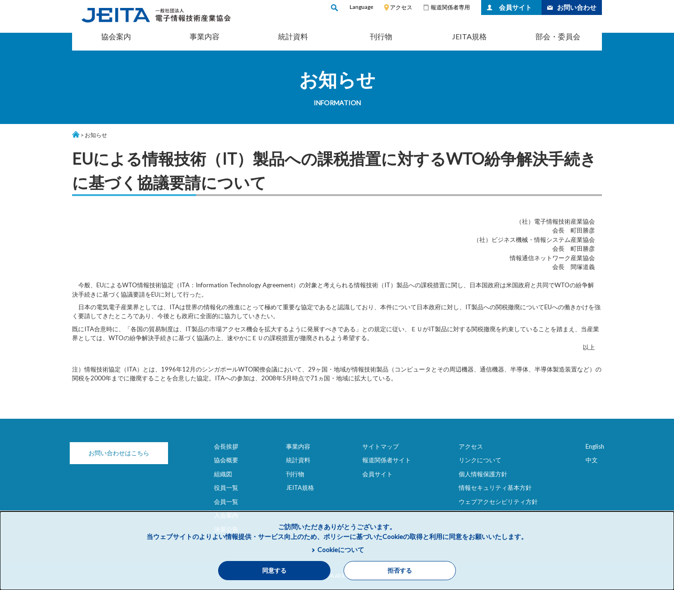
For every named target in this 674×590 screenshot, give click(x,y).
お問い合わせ (576, 7)
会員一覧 (226, 501)
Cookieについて (340, 550)
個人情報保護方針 (483, 474)
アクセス (401, 7)
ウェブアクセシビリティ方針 (498, 501)
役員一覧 (226, 487)
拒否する (400, 570)
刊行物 (381, 36)
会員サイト (515, 7)
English (595, 446)
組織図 (223, 474)
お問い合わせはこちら (118, 453)
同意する (274, 570)
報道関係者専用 (450, 7)
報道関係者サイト (386, 460)
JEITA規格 (469, 36)
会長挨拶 (226, 446)
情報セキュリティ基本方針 (495, 487)
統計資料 (293, 36)
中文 (592, 460)
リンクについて (480, 460)
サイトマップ (380, 446)
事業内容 (205, 36)
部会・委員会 (557, 36)
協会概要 (226, 460)
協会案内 (116, 36)
